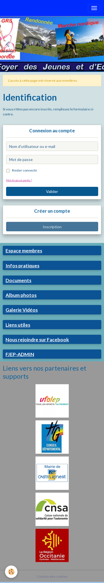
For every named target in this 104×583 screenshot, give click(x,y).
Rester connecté (24, 170)
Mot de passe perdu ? (19, 180)
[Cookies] (11, 571)
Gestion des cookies (52, 576)
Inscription (52, 226)
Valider (52, 191)
